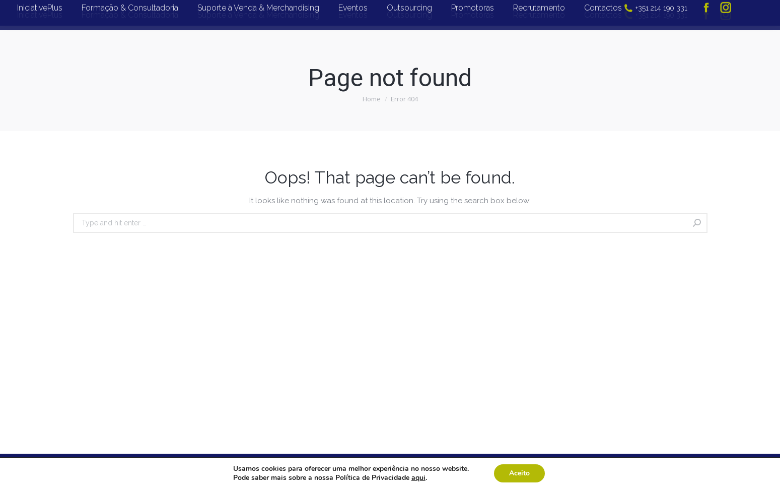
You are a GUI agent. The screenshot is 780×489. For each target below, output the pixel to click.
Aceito (519, 473)
